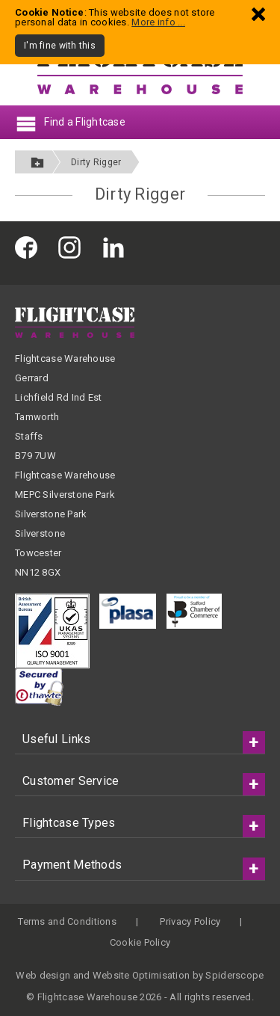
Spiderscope (234, 975)
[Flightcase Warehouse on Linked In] (117, 247)
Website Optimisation (141, 975)
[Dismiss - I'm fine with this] (258, 13)
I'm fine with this (60, 45)
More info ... (158, 22)
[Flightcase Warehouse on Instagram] (73, 247)
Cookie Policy (140, 942)
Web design (43, 975)
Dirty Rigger (96, 162)
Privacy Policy (190, 921)
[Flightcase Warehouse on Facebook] (30, 247)
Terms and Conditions (67, 921)
